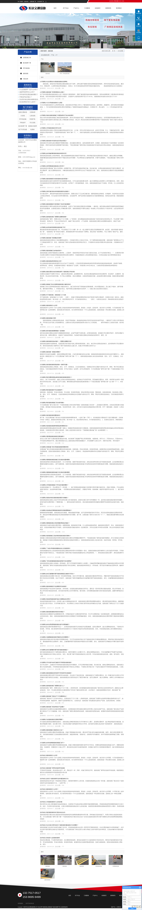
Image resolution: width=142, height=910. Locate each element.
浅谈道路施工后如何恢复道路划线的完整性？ (58, 535)
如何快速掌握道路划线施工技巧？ (55, 742)
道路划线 (26, 1)
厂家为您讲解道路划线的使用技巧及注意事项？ (59, 561)
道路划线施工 (47, 879)
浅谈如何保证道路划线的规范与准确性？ (57, 497)
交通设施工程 (27, 57)
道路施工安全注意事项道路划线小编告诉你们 (58, 284)
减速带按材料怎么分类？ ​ (27, 92)
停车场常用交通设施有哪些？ (28, 94)
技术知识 (42, 755)
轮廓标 (32, 129)
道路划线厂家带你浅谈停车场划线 (55, 768)
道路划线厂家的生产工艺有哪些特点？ (56, 696)
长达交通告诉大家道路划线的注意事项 (56, 81)
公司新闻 (42, 81)
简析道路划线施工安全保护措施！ (55, 402)
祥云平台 (35, 908)
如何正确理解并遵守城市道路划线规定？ (57, 649)
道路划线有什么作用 (51, 305)
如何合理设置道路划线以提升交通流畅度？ (58, 624)
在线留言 (97, 8)
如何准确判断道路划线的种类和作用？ (56, 153)
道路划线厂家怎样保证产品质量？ (55, 707)
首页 (55, 8)
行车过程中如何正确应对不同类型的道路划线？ (59, 662)
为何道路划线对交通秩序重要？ (54, 719)
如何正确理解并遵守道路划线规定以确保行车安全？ (60, 573)
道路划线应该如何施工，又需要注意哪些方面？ (59, 341)
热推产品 (113, 907)
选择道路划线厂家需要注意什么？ (55, 685)
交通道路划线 (116, 866)
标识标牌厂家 (40, 1)
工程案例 (87, 8)
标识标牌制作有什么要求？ (27, 102)
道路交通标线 (22, 112)
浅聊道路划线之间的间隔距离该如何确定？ (58, 523)
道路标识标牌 (32, 126)
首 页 (113, 51)
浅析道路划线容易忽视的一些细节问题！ (57, 364)
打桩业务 (25, 79)
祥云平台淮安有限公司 (48, 908)
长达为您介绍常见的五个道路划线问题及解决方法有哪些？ (62, 825)
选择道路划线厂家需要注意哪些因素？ (56, 216)
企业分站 (111, 1)
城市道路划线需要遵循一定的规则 (55, 330)
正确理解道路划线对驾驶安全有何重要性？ (58, 637)
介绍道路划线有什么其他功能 (54, 802)
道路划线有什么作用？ (52, 789)
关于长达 (66, 8)
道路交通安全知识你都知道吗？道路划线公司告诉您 (60, 271)
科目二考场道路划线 (64, 73)
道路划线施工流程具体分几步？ (54, 730)
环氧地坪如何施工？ (25, 97)
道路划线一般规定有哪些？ (53, 352)
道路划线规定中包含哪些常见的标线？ (56, 586)
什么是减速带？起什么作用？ (28, 89)
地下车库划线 (22, 129)
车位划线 (32, 122)
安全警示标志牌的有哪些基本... (29, 99)
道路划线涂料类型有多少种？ (54, 261)
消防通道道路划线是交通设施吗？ (55, 436)
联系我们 (119, 8)
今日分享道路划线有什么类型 (54, 102)
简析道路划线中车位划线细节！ (54, 390)
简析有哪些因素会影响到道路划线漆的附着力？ (59, 377)
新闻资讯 (108, 8)
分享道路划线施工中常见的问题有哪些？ (57, 485)
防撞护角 (32, 119)
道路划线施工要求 (51, 318)
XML (123, 1)
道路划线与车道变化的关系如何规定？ (56, 140)
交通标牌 (32, 112)
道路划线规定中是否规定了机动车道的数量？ (58, 204)
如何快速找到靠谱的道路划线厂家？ (56, 227)
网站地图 (116, 1)
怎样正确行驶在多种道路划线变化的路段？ (58, 191)
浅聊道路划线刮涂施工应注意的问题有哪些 (58, 459)
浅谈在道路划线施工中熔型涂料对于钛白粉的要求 (59, 115)
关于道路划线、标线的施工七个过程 (56, 295)
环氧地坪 (23, 122)
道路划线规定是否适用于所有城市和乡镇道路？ (59, 673)
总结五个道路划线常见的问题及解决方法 (57, 778)
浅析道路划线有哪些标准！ (53, 415)
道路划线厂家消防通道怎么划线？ (55, 92)
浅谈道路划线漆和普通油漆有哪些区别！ (57, 426)
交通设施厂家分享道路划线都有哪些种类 (57, 447)
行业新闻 (42, 261)
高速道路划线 (98, 866)
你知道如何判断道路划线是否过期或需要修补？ (59, 510)
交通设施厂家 (33, 1)
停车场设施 (26, 68)
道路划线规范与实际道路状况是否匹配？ (57, 178)
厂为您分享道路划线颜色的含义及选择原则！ (58, 548)
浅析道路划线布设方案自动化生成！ (56, 812)
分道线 (23, 115)
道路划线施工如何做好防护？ (54, 250)
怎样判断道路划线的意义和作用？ (55, 166)
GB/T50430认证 (30, 903)
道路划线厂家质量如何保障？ (54, 238)
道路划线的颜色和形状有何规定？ (55, 611)
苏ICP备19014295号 (22, 908)
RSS (120, 1)
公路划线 (32, 115)
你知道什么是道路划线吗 (53, 837)
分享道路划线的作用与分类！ (54, 128)
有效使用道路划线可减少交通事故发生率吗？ (58, 599)
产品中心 (76, 8)
